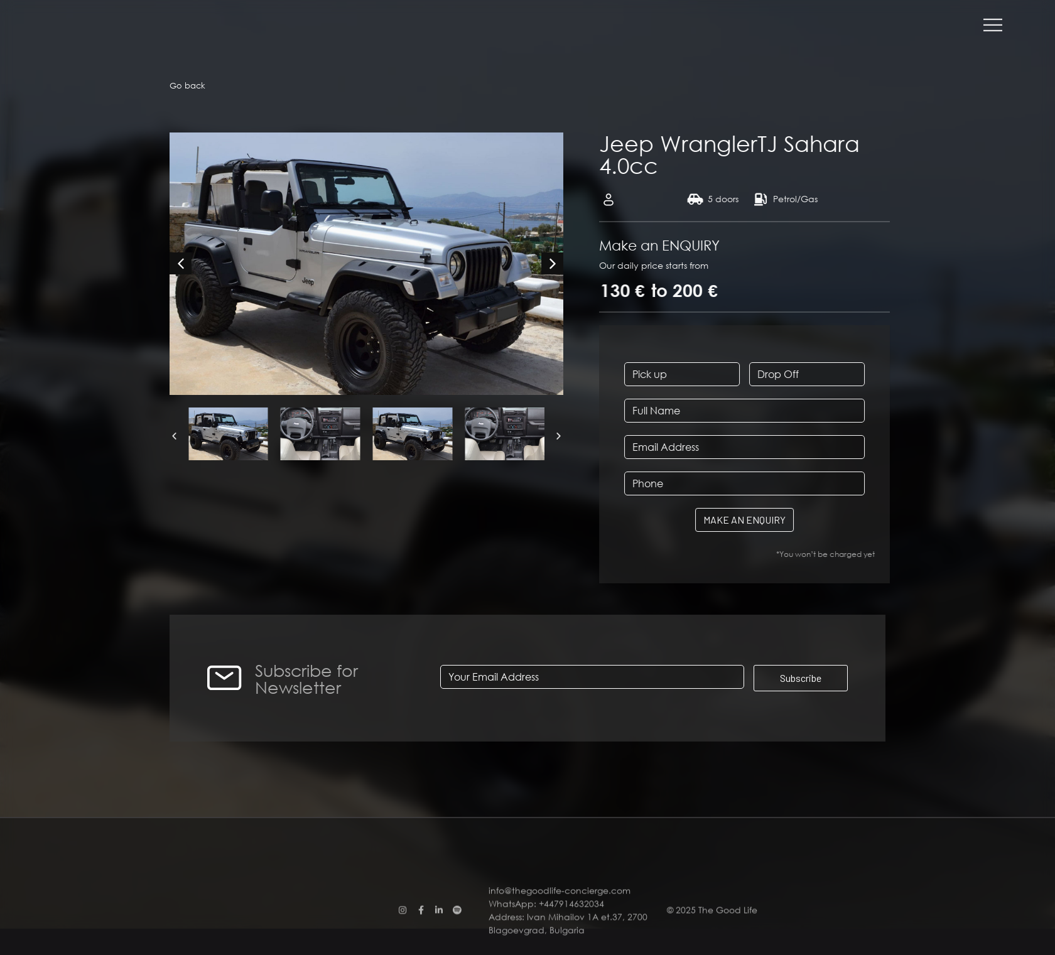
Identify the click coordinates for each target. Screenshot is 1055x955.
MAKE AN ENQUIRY (785, 520)
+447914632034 (571, 941)
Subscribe (800, 678)
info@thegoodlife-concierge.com (561, 928)
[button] (174, 435)
